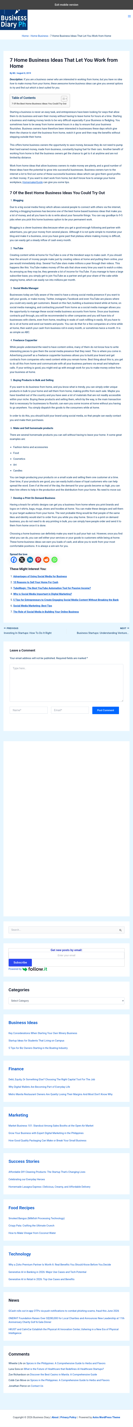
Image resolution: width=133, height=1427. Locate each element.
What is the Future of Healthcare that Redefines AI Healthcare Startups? (64, 1369)
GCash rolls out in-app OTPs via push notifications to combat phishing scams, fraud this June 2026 (63, 1311)
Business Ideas (23, 1022)
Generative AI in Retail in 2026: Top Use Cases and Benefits (41, 1279)
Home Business (39, 35)
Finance (16, 1069)
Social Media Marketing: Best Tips (32, 605)
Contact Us (37, 1386)
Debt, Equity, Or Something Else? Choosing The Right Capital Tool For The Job (51, 1079)
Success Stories (23, 1161)
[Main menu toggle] (129, 16)
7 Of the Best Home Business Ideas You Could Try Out (39, 103)
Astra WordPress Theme (106, 1417)
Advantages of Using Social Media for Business (40, 576)
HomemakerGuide (33, 182)
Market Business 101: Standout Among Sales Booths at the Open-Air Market (50, 1126)
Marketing (18, 1115)
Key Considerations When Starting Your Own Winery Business (42, 1033)
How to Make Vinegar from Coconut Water (32, 1233)
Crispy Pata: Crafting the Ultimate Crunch (31, 1226)
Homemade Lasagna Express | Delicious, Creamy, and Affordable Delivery (49, 1187)
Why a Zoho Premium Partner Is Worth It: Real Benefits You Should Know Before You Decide (59, 1264)
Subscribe (20, 962)
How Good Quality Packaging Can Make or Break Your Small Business (47, 1140)
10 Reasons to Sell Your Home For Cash (35, 582)
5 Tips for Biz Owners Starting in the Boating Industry (38, 1048)
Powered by (27, 969)
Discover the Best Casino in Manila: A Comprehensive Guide (63, 1374)
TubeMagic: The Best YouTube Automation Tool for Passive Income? (52, 588)
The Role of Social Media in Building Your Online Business (46, 611)
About (55, 1417)
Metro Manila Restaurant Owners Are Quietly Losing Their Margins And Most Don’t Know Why (60, 1094)
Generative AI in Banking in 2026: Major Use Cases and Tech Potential (47, 1272)
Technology (19, 1254)
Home (25, 35)
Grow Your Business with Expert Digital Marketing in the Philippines (45, 1133)
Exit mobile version (66, 4)
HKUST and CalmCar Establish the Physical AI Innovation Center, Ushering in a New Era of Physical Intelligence (63, 1331)
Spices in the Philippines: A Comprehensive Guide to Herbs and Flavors (65, 1363)
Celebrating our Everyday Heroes (26, 1179)
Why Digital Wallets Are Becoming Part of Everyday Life (39, 1087)
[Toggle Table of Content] (62, 99)
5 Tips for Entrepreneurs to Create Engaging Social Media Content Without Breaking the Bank (66, 599)
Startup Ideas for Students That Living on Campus (36, 1040)
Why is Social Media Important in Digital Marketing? (42, 594)
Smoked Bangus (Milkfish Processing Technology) (36, 1218)
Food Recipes (21, 1207)
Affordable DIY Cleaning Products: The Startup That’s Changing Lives (46, 1172)
